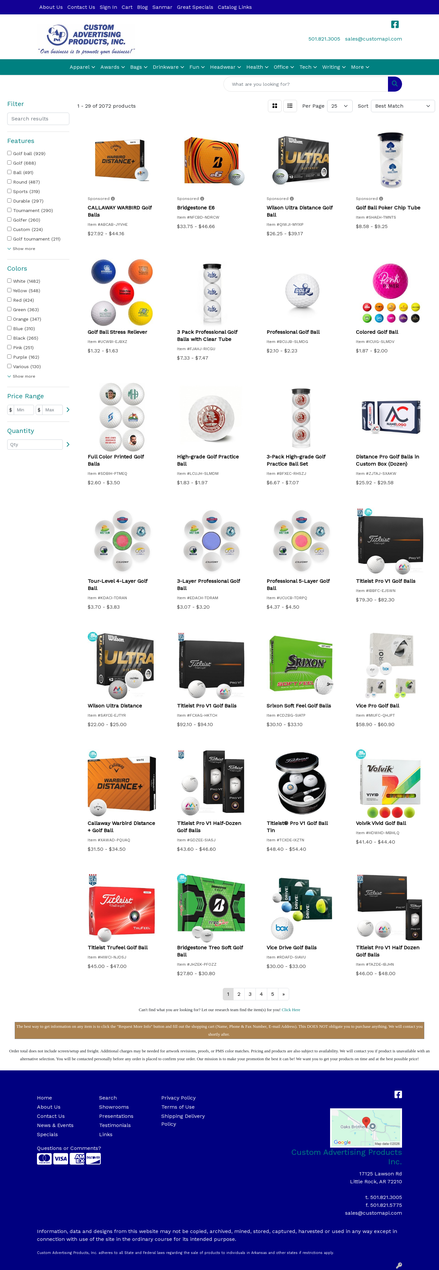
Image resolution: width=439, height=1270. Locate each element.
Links (106, 1134)
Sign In (108, 7)
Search (108, 1098)
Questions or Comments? (69, 1148)
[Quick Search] (305, 84)
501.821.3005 (324, 39)
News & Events (55, 1125)
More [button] (357, 67)
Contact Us (81, 7)
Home (44, 1098)
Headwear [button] (223, 67)
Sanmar (162, 7)
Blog (142, 7)
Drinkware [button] (166, 67)
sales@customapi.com (373, 39)
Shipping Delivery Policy (183, 1120)
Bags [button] (136, 67)
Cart (127, 7)
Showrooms (114, 1107)
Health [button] (254, 67)
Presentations (116, 1116)
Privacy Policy (178, 1098)
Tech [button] (305, 67)
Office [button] (281, 67)
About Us (51, 7)
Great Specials (195, 7)
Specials (47, 1134)
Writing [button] (331, 67)
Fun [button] (194, 67)
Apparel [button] (80, 67)
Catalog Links (235, 7)
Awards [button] (109, 67)
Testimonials (115, 1125)
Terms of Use (178, 1107)
